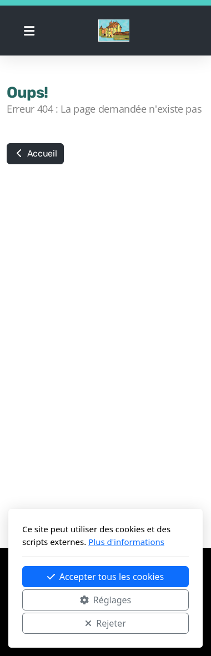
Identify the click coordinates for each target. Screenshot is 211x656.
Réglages (105, 600)
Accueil (35, 153)
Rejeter (105, 623)
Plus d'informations (126, 541)
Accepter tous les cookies (105, 577)
